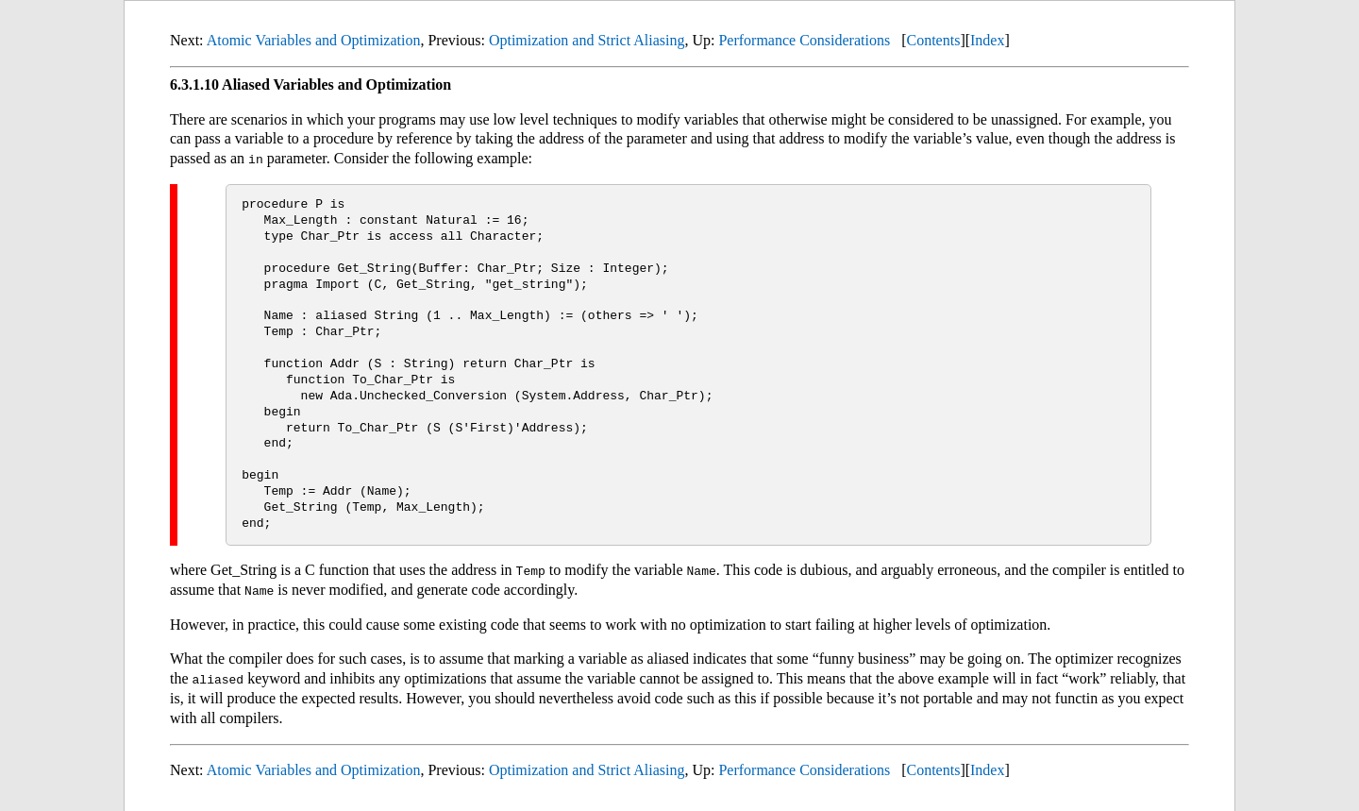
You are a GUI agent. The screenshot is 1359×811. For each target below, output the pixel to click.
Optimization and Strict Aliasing (587, 40)
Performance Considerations (804, 40)
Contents (933, 40)
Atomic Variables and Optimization (314, 40)
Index (987, 40)
